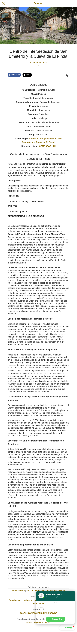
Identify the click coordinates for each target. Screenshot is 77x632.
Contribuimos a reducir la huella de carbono (29, 600)
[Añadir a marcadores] (66, 75)
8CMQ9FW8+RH (47, 146)
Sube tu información (35, 591)
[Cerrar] (3, 3)
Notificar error (18, 591)
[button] (73, 593)
